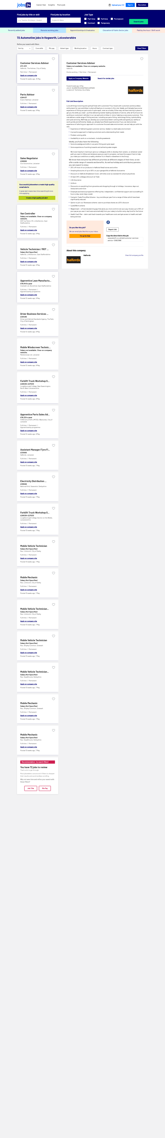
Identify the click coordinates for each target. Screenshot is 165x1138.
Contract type (108, 48)
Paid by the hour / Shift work (148, 30)
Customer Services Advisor (81, 63)
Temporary (104, 23)
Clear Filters (141, 48)
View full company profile (134, 255)
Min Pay (45, 788)
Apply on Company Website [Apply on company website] (79, 78)
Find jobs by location (60, 14)
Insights (51, 5)
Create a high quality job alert (39, 198)
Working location (80, 48)
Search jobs (139, 21)
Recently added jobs (16, 30)
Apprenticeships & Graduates (82, 30)
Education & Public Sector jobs (115, 30)
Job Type (88, 14)
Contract (89, 23)
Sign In (130, 5)
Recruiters (142, 5)
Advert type (64, 48)
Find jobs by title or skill (28, 14)
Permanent (117, 19)
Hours (94, 48)
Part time (89, 19)
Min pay (51, 48)
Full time (103, 19)
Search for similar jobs (106, 78)
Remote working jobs (49, 30)
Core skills (39, 48)
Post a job (61, 5)
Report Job (112, 229)
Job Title (30, 788)
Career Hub (41, 5)
